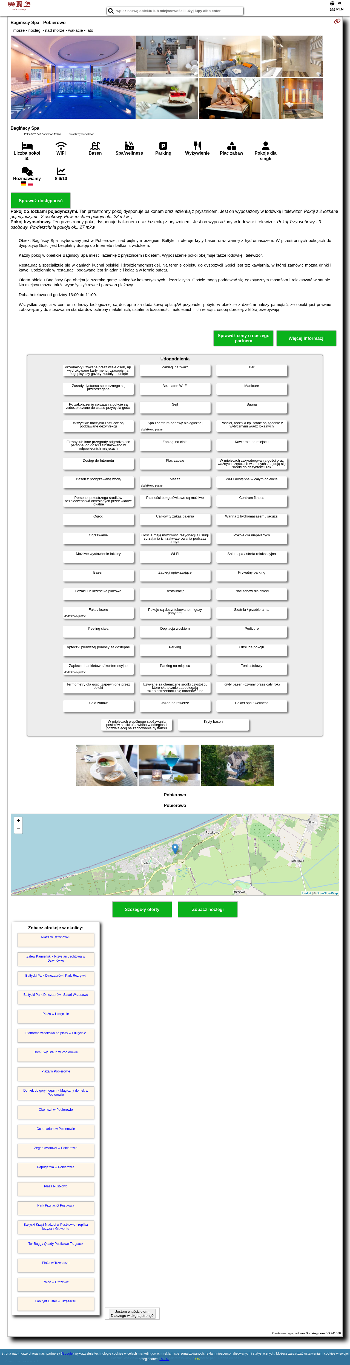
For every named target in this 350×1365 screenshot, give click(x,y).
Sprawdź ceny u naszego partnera (243, 338)
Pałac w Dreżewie (56, 1282)
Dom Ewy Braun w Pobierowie (56, 1052)
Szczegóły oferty (142, 909)
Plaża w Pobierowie (55, 1071)
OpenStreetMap (327, 893)
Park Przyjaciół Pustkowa (55, 1205)
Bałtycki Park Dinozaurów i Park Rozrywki (55, 976)
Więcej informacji (307, 338)
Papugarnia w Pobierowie (55, 1167)
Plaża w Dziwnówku (55, 937)
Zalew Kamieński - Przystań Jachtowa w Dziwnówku (56, 958)
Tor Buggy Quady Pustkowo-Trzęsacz (55, 1244)
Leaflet (306, 893)
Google (67, 1353)
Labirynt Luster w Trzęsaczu (55, 1301)
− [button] (18, 829)
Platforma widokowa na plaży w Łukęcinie (55, 1033)
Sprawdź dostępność (41, 200)
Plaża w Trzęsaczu (56, 1263)
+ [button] (18, 821)
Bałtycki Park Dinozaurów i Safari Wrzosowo (56, 995)
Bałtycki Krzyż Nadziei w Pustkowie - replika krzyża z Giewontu (56, 1226)
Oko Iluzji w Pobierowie (56, 1110)
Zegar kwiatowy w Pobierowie (56, 1148)
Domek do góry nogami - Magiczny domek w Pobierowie (55, 1092)
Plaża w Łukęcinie (56, 1014)
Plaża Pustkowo (55, 1186)
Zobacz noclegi (208, 909)
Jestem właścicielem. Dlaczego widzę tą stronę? (132, 1313)
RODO (164, 1359)
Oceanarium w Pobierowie (56, 1129)
